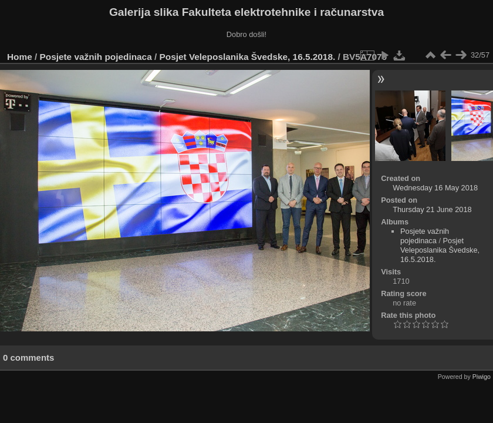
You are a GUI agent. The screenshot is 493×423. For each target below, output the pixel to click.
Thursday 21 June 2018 (432, 209)
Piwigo (481, 376)
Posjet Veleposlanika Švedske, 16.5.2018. (248, 57)
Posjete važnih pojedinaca (96, 57)
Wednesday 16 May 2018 (435, 187)
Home (19, 57)
